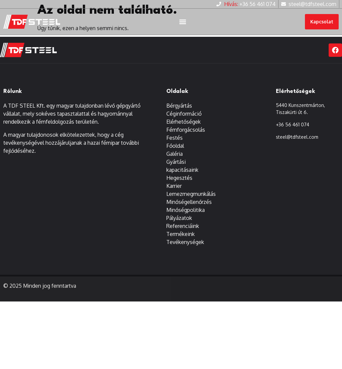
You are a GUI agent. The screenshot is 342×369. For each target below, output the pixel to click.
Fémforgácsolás (185, 133)
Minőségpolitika (185, 213)
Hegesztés (179, 181)
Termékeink (180, 237)
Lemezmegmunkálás (191, 197)
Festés (174, 141)
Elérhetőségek (183, 125)
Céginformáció (184, 117)
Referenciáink (182, 229)
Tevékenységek (185, 245)
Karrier (174, 189)
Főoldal (175, 149)
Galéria (174, 157)
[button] (182, 21)
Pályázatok (179, 221)
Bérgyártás (179, 109)
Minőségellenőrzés (189, 205)
